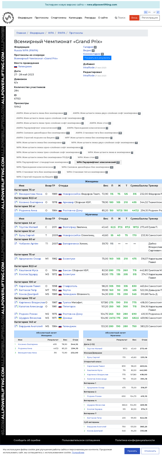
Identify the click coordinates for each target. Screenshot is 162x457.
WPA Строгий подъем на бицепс (37, 177)
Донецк (67, 318)
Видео (87, 50)
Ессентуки (69, 258)
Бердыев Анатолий (31, 326)
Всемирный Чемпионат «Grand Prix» (36, 58)
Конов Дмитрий (29, 294)
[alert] (81, 4)
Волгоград (69, 227)
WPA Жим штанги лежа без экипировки (40, 142)
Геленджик (25, 66)
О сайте (103, 17)
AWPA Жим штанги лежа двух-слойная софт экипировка (106, 113)
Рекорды (90, 17)
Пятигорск (69, 306)
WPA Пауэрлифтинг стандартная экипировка (43, 162)
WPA (51, 33)
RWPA (61, 33)
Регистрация (150, 17)
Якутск (67, 290)
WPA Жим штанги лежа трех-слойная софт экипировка (49, 152)
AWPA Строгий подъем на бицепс (37, 137)
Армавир (68, 202)
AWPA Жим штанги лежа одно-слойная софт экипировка (50, 118)
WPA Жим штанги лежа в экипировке (110, 152)
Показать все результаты (97, 58)
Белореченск (71, 243)
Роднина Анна (28, 210)
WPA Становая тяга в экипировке (87, 172)
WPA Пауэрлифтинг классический (98, 162)
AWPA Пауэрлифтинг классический (38, 128)
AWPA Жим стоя (100, 123)
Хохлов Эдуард (28, 274)
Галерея (88, 47)
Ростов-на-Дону (73, 210)
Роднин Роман (28, 314)
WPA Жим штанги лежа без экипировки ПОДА (44, 157)
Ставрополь (70, 286)
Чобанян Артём (28, 243)
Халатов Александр (31, 306)
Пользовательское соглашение (81, 440)
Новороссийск (72, 194)
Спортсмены (58, 17)
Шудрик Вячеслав (30, 318)
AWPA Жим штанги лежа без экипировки (41, 113)
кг (158, 12)
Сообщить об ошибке (27, 440)
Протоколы (42, 17)
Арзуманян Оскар (30, 258)
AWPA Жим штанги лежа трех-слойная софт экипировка (50, 123)
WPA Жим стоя (88, 157)
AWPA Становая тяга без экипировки (99, 132)
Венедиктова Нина (30, 194)
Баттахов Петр (28, 290)
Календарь (75, 17)
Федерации (25, 17)
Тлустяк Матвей (28, 227)
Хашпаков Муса (28, 270)
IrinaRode (89, 67)
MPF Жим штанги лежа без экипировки (88, 137)
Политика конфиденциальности (135, 440)
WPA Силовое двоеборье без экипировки (87, 167)
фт (154, 12)
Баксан (67, 270)
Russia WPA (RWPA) (26, 50)
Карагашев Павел (29, 286)
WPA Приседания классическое (36, 167)
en (149, 12)
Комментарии (92, 54)
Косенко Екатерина (31, 202)
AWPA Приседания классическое (87, 128)
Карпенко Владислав (32, 302)
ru (146, 12)
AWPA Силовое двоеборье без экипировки (43, 132)
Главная (21, 33)
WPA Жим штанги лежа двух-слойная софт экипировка (104, 142)
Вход (134, 17)
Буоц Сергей (27, 235)
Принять (132, 451)
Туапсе (67, 302)
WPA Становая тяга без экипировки (38, 172)
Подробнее (78, 452)
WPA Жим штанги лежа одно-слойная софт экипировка (49, 147)
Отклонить (150, 451)
